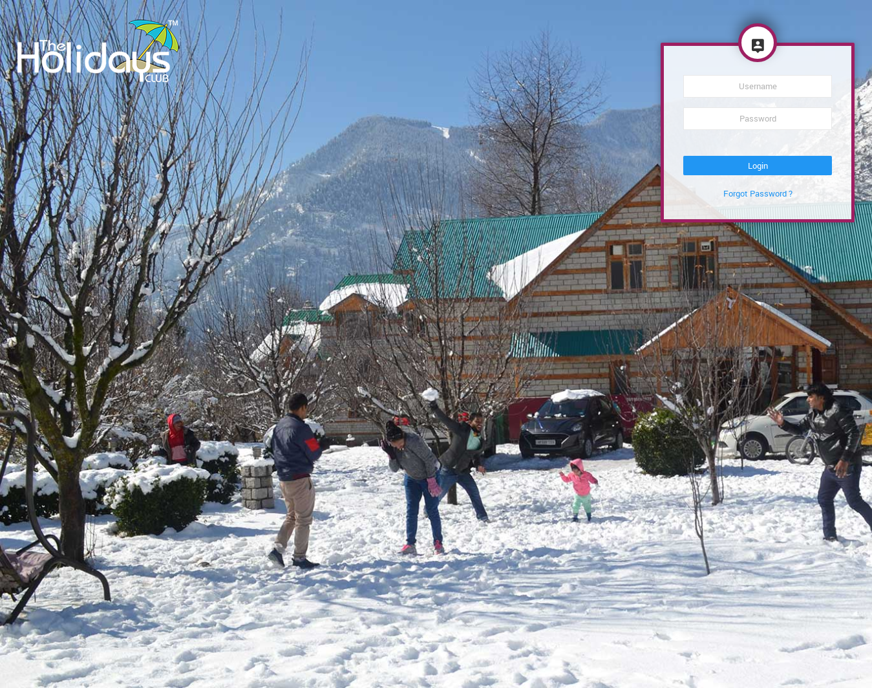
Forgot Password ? (757, 193)
